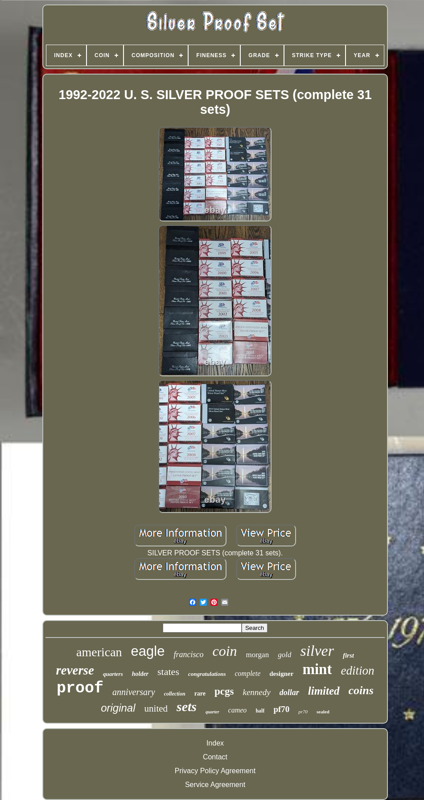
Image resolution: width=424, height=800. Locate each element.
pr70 (303, 711)
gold (284, 654)
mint (317, 669)
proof (80, 688)
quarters (113, 674)
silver (317, 650)
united (156, 708)
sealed (323, 711)
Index (215, 743)
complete (247, 673)
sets (187, 706)
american (99, 652)
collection (174, 694)
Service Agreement (215, 784)
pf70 (281, 709)
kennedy (256, 692)
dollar (289, 692)
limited (324, 691)
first (348, 655)
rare (200, 693)
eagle (148, 651)
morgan (257, 654)
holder (140, 674)
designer (281, 673)
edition (357, 670)
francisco (188, 654)
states (168, 671)
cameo (237, 710)
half (259, 711)
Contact (215, 757)
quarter (212, 711)
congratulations (207, 674)
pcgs (224, 691)
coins (361, 690)
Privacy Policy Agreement (215, 771)
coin (224, 651)
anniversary (133, 692)
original (118, 708)
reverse (75, 670)
